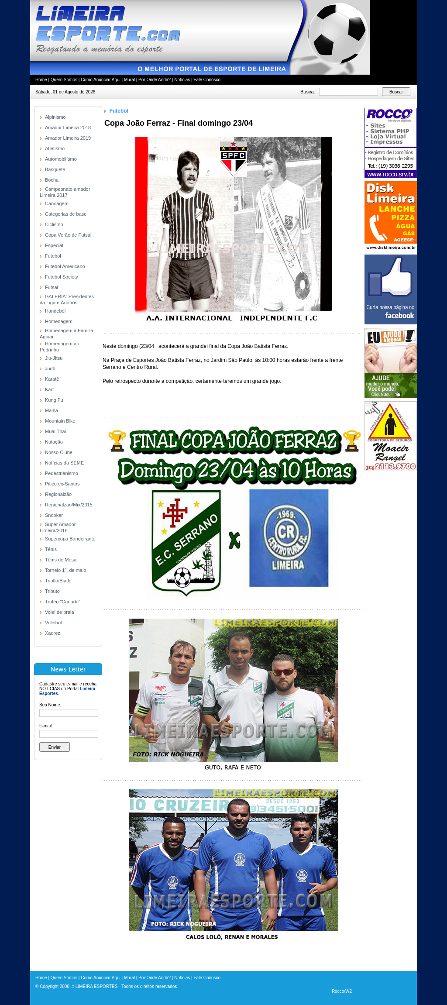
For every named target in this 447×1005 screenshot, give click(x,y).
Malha (51, 410)
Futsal (51, 287)
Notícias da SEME (64, 462)
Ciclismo (54, 224)
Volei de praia (59, 612)
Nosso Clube (58, 452)
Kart (49, 389)
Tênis (51, 549)
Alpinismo (55, 117)
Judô (50, 368)
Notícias (182, 79)
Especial (54, 245)
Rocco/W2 (342, 991)
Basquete (55, 169)
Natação (54, 441)
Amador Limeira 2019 (68, 138)
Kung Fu (54, 400)
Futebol (53, 255)
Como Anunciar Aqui (100, 79)
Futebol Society (61, 276)
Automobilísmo (61, 159)
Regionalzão (58, 494)
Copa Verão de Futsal (68, 234)
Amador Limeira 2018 (68, 127)
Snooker (54, 515)
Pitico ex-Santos (62, 483)
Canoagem (57, 203)
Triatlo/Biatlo (58, 580)
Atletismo (55, 148)
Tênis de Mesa (60, 559)
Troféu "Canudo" (62, 601)
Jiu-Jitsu (53, 358)
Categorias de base (65, 214)
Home (41, 79)
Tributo (52, 591)
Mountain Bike (60, 420)
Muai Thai (55, 431)
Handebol (55, 310)
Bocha (51, 179)
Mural (129, 79)
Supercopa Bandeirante (70, 538)
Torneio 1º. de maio (65, 570)
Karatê (52, 379)
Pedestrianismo (61, 473)
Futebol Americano (65, 266)
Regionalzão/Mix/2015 (69, 504)
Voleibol (53, 622)
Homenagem (58, 321)
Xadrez (52, 633)
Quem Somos (64, 79)
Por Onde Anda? (154, 79)
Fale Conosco (206, 79)
